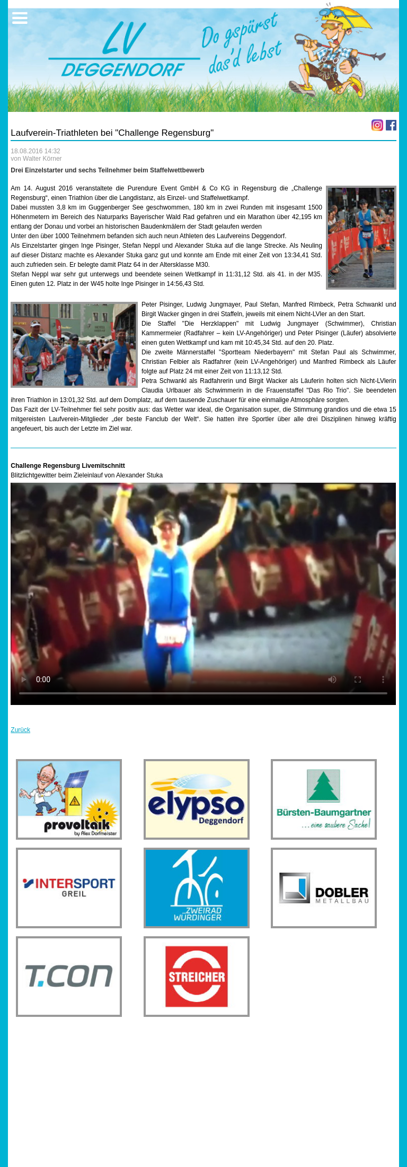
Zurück (20, 730)
